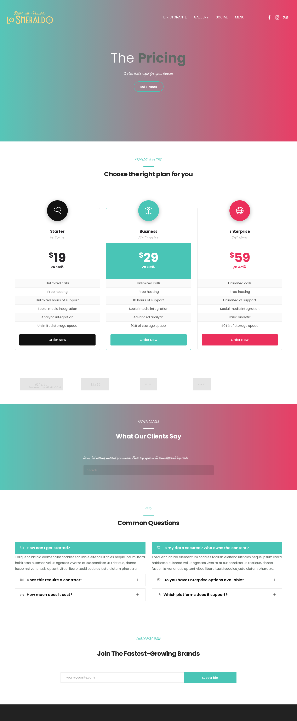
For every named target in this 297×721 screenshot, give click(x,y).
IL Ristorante (175, 17)
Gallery (201, 17)
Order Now (57, 339)
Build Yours (148, 87)
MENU (239, 17)
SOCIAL (222, 17)
